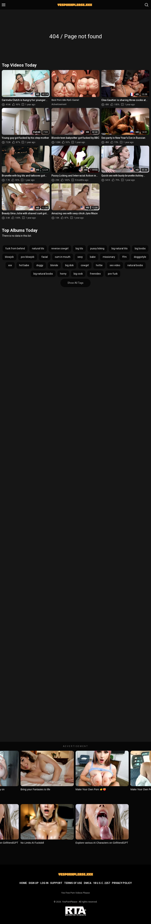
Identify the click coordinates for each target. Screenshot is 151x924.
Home (23, 883)
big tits (79, 248)
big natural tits (120, 248)
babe (93, 256)
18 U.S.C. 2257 (101, 883)
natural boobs (135, 265)
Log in (44, 883)
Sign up (34, 883)
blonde (54, 265)
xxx (10, 265)
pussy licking (97, 248)
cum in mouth (62, 256)
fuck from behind (15, 248)
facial (44, 256)
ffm (124, 256)
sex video (115, 265)
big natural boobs (43, 273)
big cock (78, 273)
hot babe (24, 265)
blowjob (9, 256)
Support (56, 883)
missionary (109, 256)
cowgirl (85, 265)
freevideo (95, 273)
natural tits (38, 248)
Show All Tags (75, 282)
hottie (99, 265)
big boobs (140, 248)
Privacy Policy (122, 883)
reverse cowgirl (59, 248)
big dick (69, 265)
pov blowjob (27, 256)
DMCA (87, 883)
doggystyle (140, 256)
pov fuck (113, 273)
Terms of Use (73, 883)
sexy (80, 256)
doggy (39, 265)
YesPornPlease (69, 902)
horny (63, 273)
